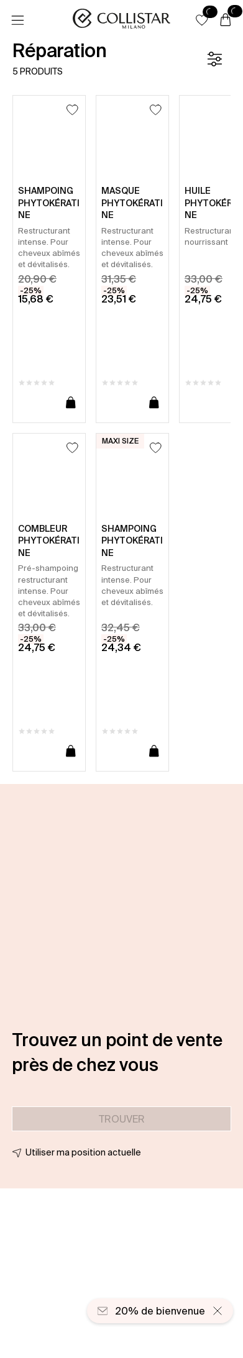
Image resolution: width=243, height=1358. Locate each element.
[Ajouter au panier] (70, 403)
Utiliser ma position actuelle (83, 1152)
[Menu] (17, 20)
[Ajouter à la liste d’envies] (72, 109)
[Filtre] (214, 59)
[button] (202, 20)
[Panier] (225, 20)
